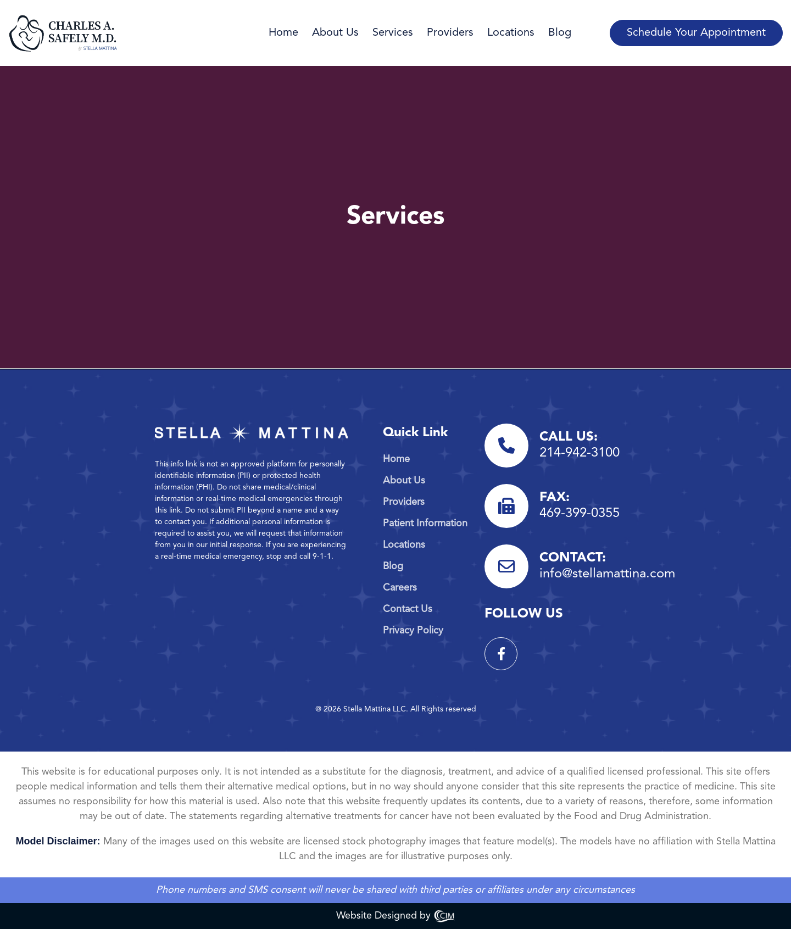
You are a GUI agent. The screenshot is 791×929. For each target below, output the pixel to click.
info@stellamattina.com (607, 574)
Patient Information (425, 524)
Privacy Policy (413, 631)
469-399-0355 (579, 513)
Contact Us (407, 609)
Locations (510, 32)
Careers (400, 588)
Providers (450, 32)
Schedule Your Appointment (696, 32)
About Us (335, 32)
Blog (559, 32)
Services (392, 32)
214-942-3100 (579, 453)
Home (283, 32)
